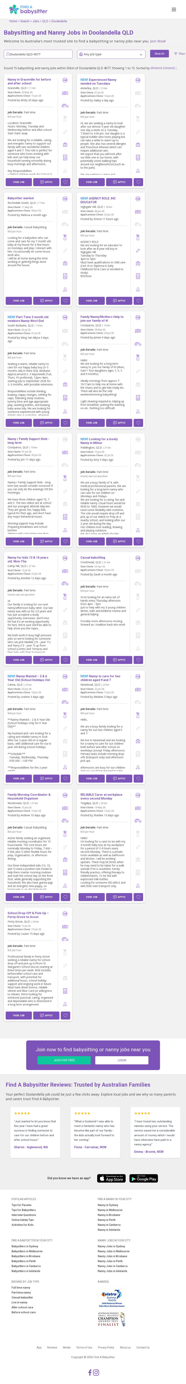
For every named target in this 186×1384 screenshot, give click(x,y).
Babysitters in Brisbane (26, 1256)
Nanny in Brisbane (109, 1214)
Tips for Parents (22, 1205)
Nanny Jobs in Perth (110, 1261)
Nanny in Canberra (109, 1224)
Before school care (24, 1312)
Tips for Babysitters (24, 1210)
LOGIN (122, 1060)
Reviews (52, 1347)
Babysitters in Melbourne (27, 1251)
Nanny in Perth (107, 1219)
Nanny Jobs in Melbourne (113, 1251)
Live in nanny (19, 1302)
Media (66, 1347)
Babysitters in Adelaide (26, 1271)
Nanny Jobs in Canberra (113, 1266)
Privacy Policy (106, 1347)
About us (125, 1347)
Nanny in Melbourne (110, 1210)
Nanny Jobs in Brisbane (112, 1256)
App (39, 1347)
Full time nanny (21, 1287)
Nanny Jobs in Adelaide (112, 1271)
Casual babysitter (22, 1297)
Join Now (157, 41)
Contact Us (143, 1347)
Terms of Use (84, 1347)
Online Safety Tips (23, 1219)
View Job (18, 182)
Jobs (35, 21)
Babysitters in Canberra (26, 1266)
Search (24, 21)
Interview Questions (24, 1214)
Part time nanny (21, 1292)
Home (13, 21)
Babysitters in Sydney (25, 1246)
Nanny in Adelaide (109, 1229)
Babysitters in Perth (24, 1261)
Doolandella (59, 21)
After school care (22, 1307)
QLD (45, 21)
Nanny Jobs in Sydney (111, 1246)
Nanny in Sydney (108, 1205)
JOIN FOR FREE (64, 1060)
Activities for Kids (23, 1224)
